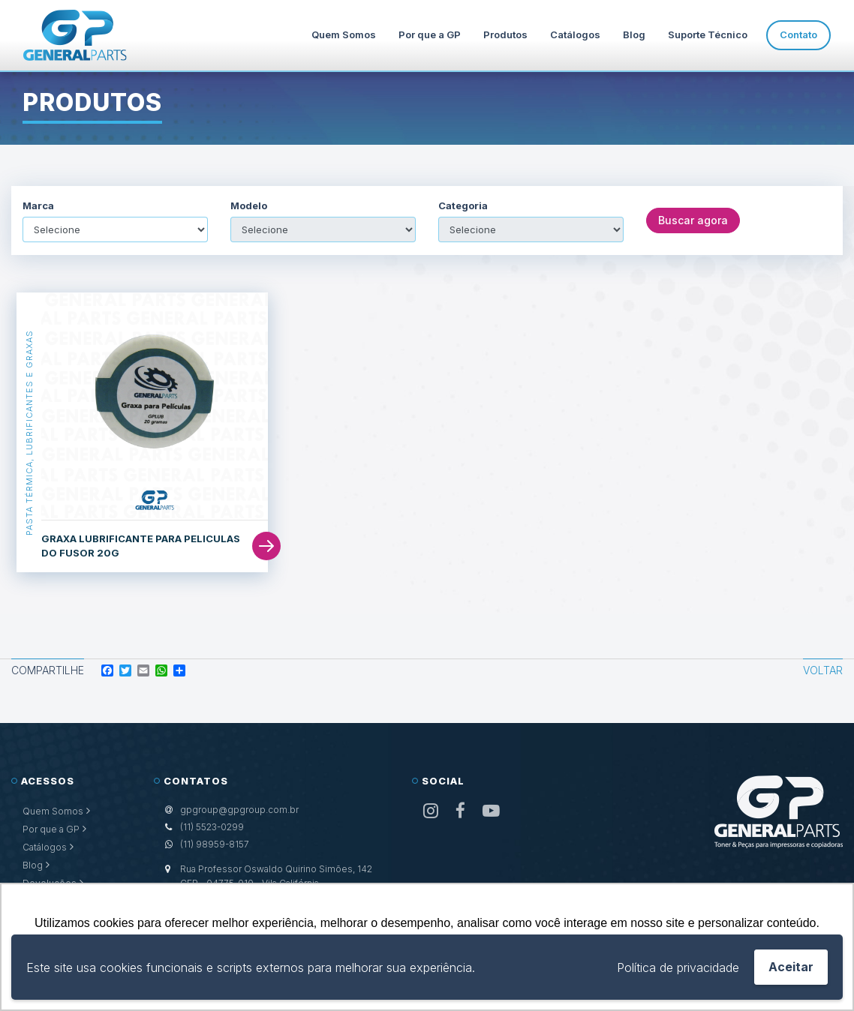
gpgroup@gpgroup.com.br (239, 809)
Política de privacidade (678, 967)
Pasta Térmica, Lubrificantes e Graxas (29, 433)
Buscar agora (693, 220)
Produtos (505, 34)
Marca (38, 206)
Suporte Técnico (707, 34)
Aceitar (790, 966)
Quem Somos (343, 34)
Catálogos (575, 34)
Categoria (463, 206)
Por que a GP (429, 34)
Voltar (823, 670)
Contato (798, 34)
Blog (634, 34)
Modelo (248, 206)
